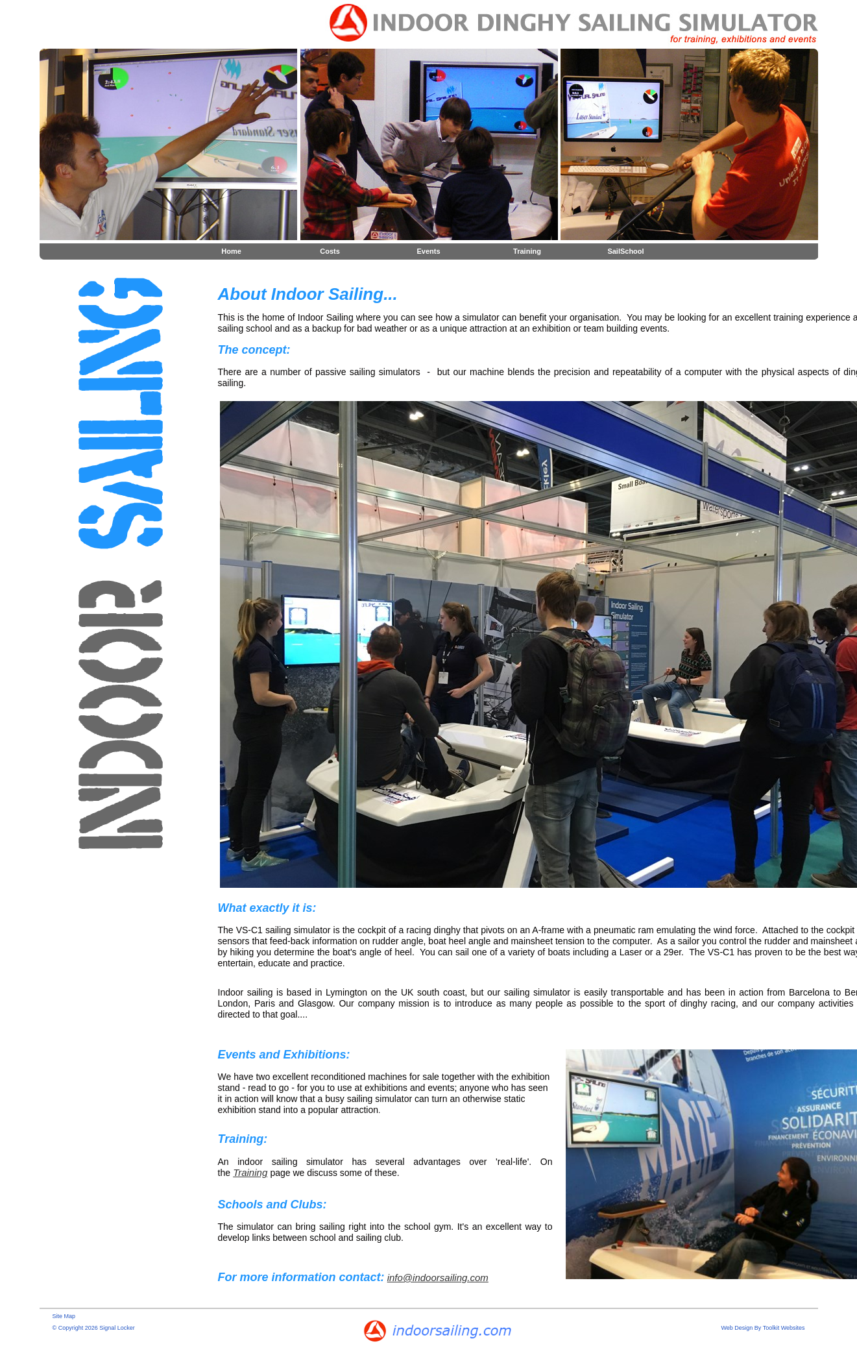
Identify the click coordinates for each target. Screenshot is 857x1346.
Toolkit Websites (784, 1328)
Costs (330, 251)
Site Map (64, 1316)
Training (527, 251)
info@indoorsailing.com (438, 1277)
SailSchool (625, 251)
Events (428, 251)
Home (231, 251)
